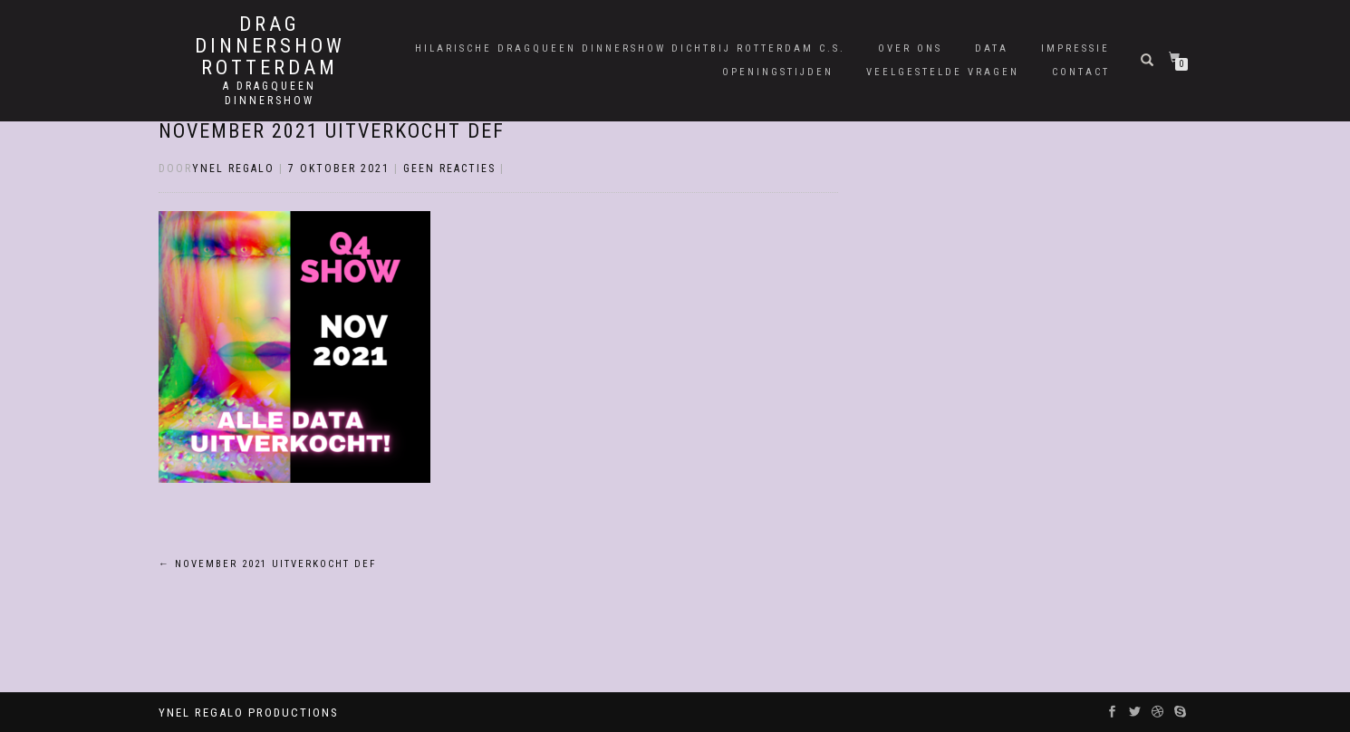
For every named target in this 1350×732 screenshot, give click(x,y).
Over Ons (910, 48)
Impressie (1075, 48)
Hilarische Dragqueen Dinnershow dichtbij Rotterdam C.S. (630, 48)
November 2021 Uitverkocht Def (332, 131)
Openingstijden (778, 72)
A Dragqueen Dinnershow (269, 93)
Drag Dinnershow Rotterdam (270, 46)
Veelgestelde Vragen (942, 72)
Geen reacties (449, 168)
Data (991, 48)
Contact (1081, 72)
